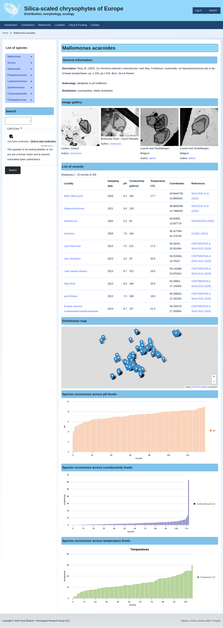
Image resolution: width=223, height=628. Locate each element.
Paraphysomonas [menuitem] (19, 76)
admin (152, 158)
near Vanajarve (72, 258)
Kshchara (69, 233)
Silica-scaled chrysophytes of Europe (73, 8)
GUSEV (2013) (199, 233)
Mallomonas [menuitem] (19, 57)
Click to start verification (43, 141)
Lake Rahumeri (72, 246)
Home (5, 33)
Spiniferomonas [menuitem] (19, 88)
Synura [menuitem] (19, 63)
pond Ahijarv (71, 296)
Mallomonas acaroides (88, 48)
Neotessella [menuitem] (19, 70)
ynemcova (75, 153)
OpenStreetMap (200, 387)
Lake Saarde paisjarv (75, 271)
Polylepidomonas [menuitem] (19, 101)
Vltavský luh (70, 221)
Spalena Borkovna (74, 208)
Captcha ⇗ (48, 146)
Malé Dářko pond (73, 196)
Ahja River (69, 283)
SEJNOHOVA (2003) (202, 221)
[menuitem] (200, 10)
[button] (142, 352)
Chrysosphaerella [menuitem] (19, 94)
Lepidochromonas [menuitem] (19, 82)
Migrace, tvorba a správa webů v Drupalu (201, 620)
